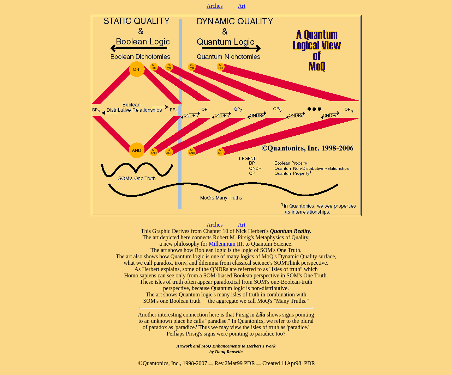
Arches (214, 6)
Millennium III (226, 244)
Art (241, 6)
